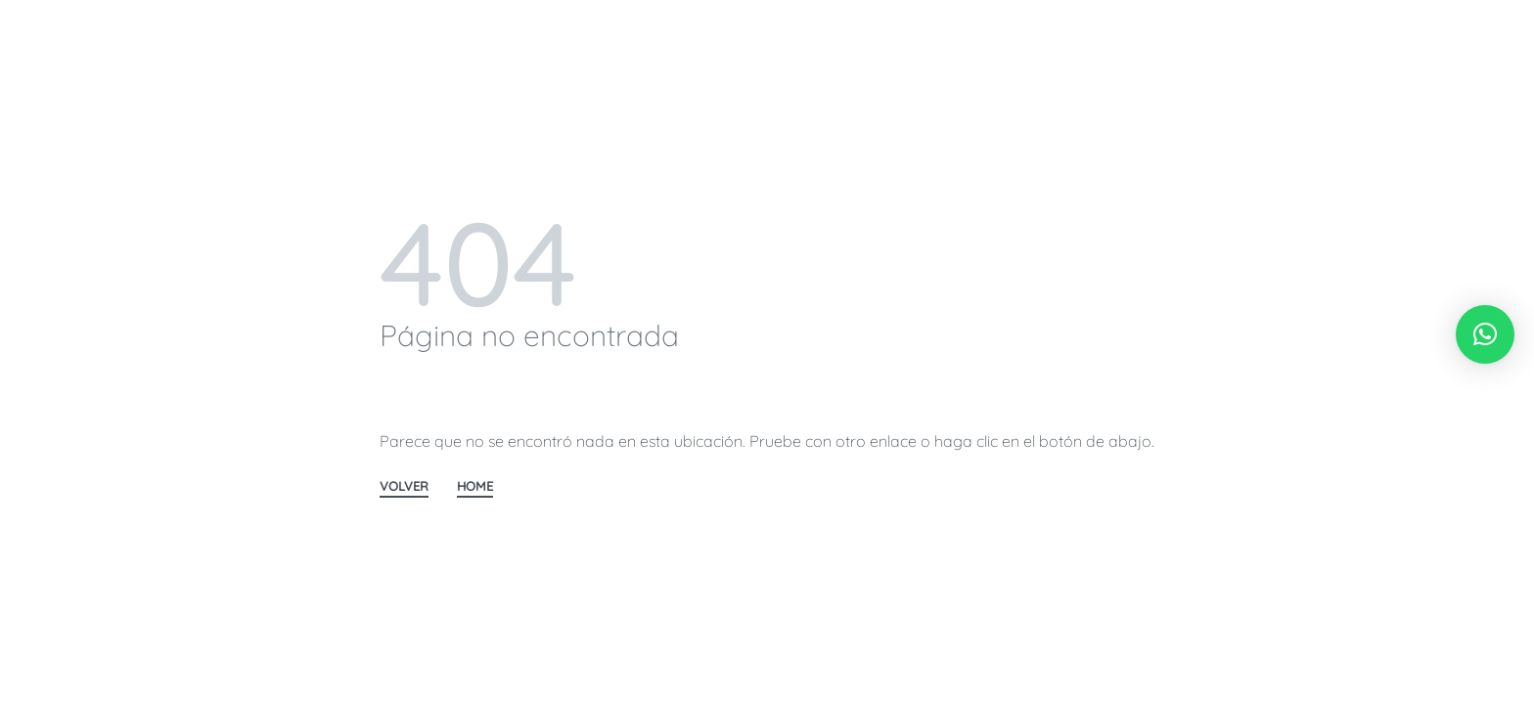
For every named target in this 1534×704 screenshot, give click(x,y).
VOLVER (404, 487)
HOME (475, 487)
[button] (1485, 334)
